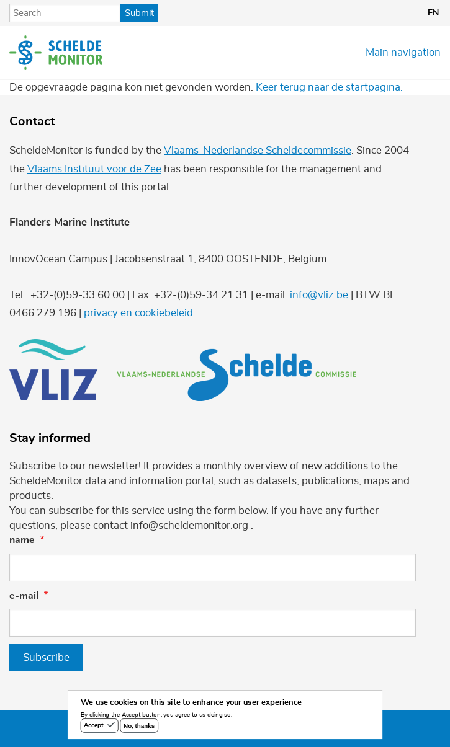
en (433, 13)
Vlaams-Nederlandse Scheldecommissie (257, 150)
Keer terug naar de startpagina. (329, 87)
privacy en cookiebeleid (138, 312)
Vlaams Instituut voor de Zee (94, 169)
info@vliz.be (319, 295)
